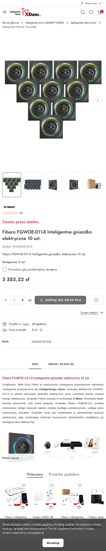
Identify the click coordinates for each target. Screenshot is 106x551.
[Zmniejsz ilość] (5, 300)
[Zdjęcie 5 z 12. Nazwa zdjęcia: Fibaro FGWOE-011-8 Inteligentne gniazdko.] (94, 185)
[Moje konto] (91, 3)
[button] (97, 100)
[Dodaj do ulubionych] (96, 300)
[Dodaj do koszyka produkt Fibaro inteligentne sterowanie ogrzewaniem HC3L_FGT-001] (79, 507)
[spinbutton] (14, 300)
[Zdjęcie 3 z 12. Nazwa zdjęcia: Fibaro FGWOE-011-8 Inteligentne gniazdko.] (53, 185)
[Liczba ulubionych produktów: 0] (91, 12)
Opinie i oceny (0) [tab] (61, 364)
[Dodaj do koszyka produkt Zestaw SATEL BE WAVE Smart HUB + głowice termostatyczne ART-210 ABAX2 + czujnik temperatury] (51, 507)
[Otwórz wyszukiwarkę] (83, 12)
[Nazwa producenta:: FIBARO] (9, 206)
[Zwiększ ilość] (23, 300)
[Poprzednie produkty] (9, 491)
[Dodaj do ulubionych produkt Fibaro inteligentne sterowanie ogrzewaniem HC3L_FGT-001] (80, 486)
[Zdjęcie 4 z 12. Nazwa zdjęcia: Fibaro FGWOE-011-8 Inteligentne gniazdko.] (73, 185)
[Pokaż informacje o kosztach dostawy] (41, 330)
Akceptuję (53, 543)
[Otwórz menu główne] (4, 12)
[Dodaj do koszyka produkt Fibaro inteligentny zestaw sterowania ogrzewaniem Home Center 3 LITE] (22, 507)
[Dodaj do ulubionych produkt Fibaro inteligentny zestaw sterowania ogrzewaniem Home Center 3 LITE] (23, 486)
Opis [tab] (35, 364)
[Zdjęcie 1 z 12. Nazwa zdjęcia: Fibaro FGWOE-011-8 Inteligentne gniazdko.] (11, 185)
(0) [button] (21, 213)
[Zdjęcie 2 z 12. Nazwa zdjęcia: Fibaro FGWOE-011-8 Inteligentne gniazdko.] (32, 185)
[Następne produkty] (96, 491)
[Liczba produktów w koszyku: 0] (99, 12)
